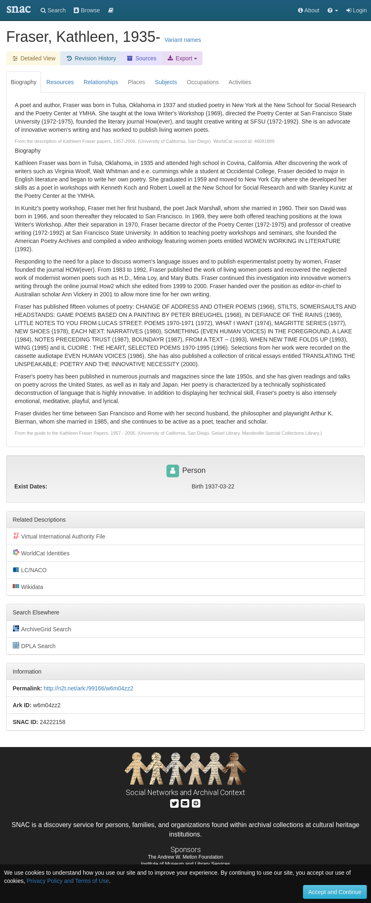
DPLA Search (34, 645)
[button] (332, 10)
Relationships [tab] (101, 82)
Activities (240, 82)
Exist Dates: (30, 486)
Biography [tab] (23, 82)
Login (356, 10)
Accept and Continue (335, 892)
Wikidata (28, 586)
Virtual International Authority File (59, 536)
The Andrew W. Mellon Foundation (185, 857)
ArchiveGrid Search (42, 629)
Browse (87, 10)
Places (136, 82)
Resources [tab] (60, 82)
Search (53, 10)
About (308, 10)
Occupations (203, 82)
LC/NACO (30, 569)
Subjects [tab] (166, 82)
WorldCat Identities (41, 553)
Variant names (182, 40)
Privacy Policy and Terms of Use (68, 881)
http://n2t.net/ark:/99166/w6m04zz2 (88, 688)
